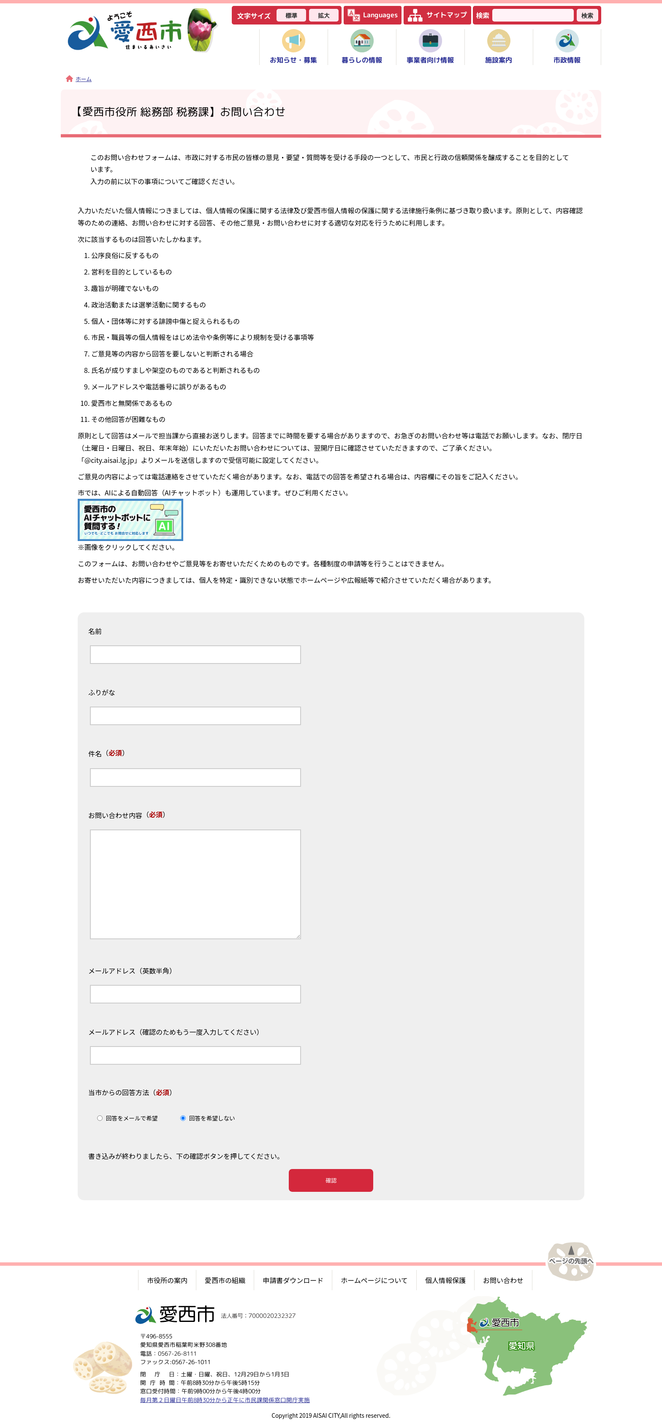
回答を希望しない (212, 1118)
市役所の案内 (167, 1280)
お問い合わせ (503, 1280)
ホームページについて (374, 1280)
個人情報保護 (445, 1280)
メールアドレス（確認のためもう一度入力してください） (175, 1032)
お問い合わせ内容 (115, 815)
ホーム (79, 79)
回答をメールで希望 (131, 1118)
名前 (95, 631)
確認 (331, 1180)
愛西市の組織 (225, 1280)
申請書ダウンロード (293, 1280)
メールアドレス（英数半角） (132, 971)
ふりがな (101, 693)
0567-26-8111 (177, 1353)
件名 (95, 754)
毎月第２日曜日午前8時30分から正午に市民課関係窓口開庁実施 (225, 1399)
